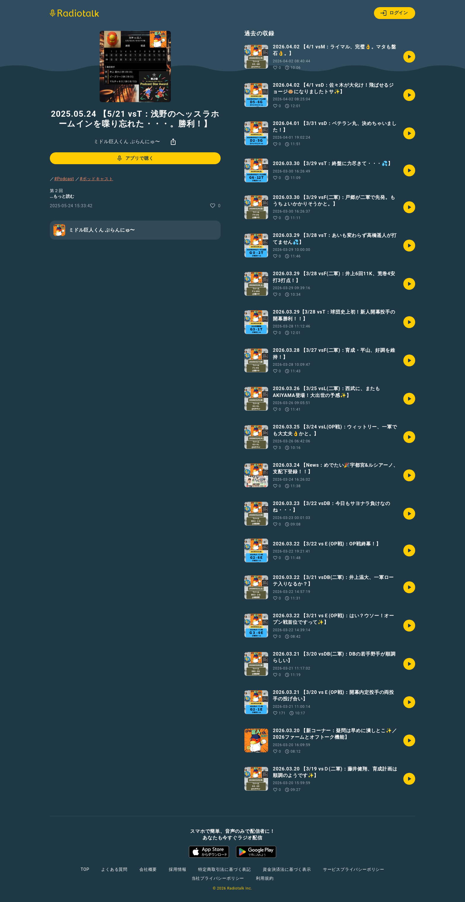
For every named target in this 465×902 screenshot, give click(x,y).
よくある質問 (114, 869)
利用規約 (264, 878)
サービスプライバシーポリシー (353, 869)
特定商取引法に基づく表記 (224, 869)
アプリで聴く (135, 158)
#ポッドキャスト (96, 178)
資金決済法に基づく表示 (287, 869)
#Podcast (64, 178)
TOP (85, 869)
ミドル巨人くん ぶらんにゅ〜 (127, 141)
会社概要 (148, 869)
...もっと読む (62, 196)
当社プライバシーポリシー (218, 878)
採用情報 (177, 869)
